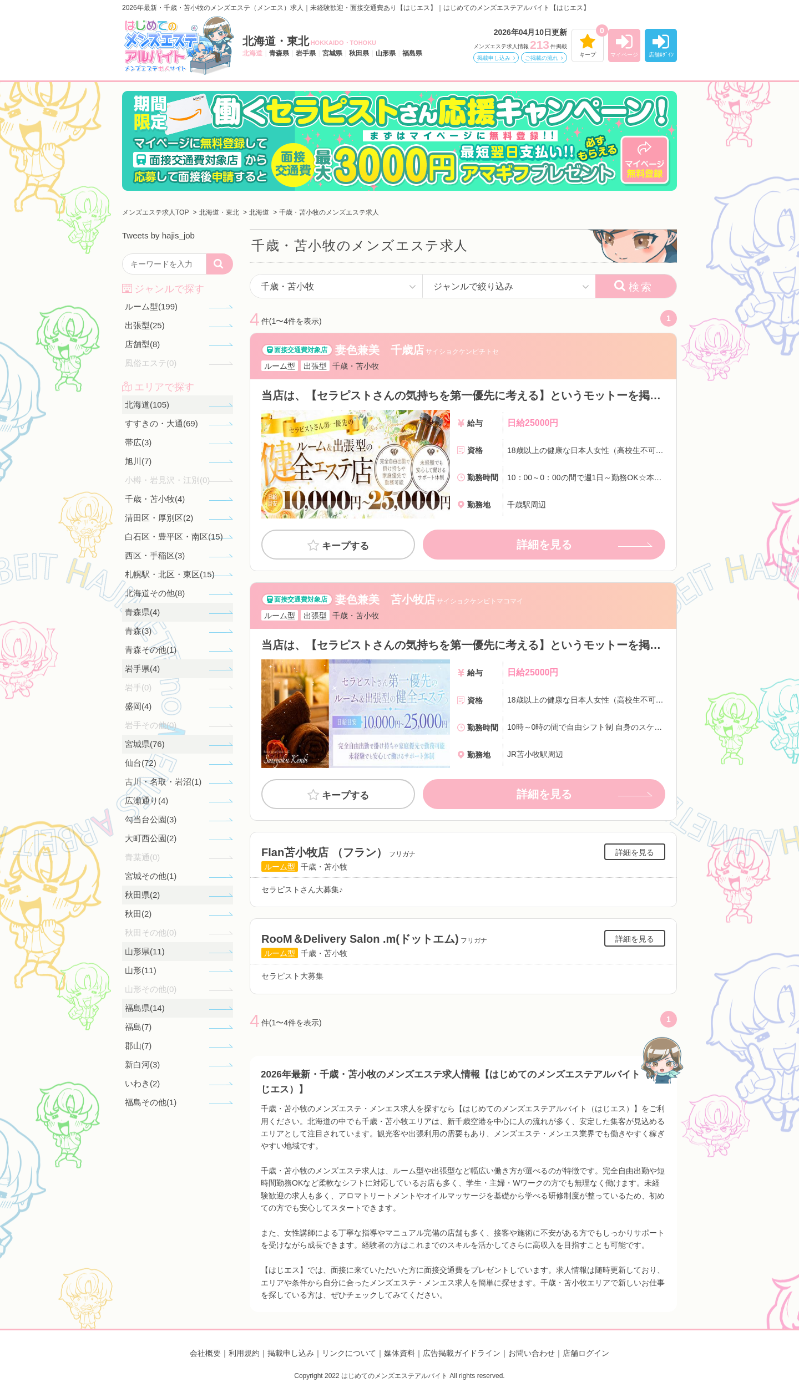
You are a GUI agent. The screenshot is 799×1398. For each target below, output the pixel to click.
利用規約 (244, 1353)
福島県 (412, 53)
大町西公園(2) (150, 838)
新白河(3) (142, 1064)
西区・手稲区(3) (155, 555)
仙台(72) (140, 762)
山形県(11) (145, 951)
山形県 (386, 53)
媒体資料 (399, 1353)
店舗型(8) (142, 344)
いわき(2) (142, 1083)
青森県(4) (142, 612)
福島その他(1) (150, 1102)
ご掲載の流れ (541, 58)
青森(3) (138, 631)
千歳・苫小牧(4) (155, 499)
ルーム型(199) (151, 306)
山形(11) (140, 970)
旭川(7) (138, 461)
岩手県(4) (142, 668)
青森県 (279, 53)
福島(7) (138, 1026)
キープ (587, 55)
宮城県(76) (145, 744)
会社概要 (205, 1353)
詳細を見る (544, 544)
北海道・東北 (309, 41)
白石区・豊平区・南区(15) (174, 536)
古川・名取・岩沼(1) (163, 781)
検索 (641, 287)
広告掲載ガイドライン (461, 1353)
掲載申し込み (493, 58)
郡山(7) (138, 1045)
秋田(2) (138, 913)
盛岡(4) (138, 706)
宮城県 (332, 53)
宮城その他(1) (150, 876)
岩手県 (306, 53)
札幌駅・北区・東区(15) (170, 574)
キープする (345, 546)
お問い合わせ (531, 1353)
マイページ (624, 55)
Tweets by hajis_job (158, 235)
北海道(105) (147, 404)
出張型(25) (145, 325)
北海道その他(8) (155, 593)
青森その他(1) (150, 649)
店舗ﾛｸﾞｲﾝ (661, 55)
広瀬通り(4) (146, 800)
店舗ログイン (586, 1353)
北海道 (252, 53)
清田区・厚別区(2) (159, 517)
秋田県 (359, 53)
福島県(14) (145, 1008)
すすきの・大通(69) (161, 423)
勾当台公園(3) (150, 819)
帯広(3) (138, 442)
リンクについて (349, 1353)
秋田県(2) (142, 894)
